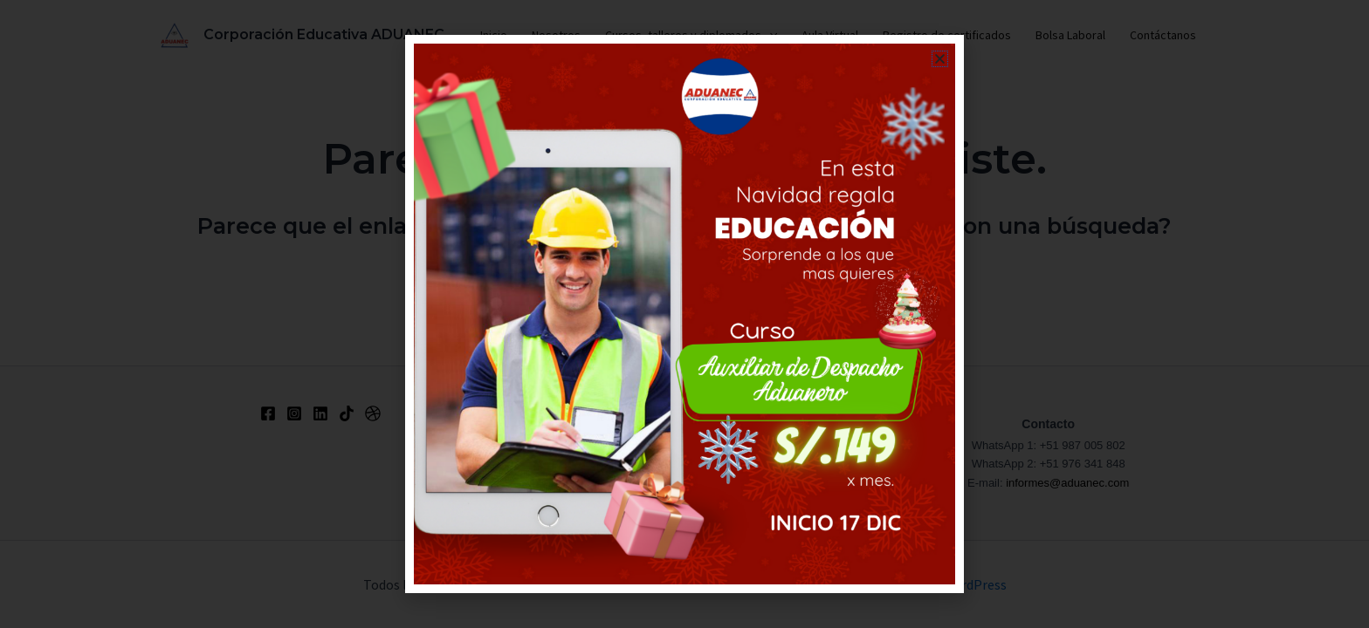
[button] (939, 58)
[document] (684, 314)
